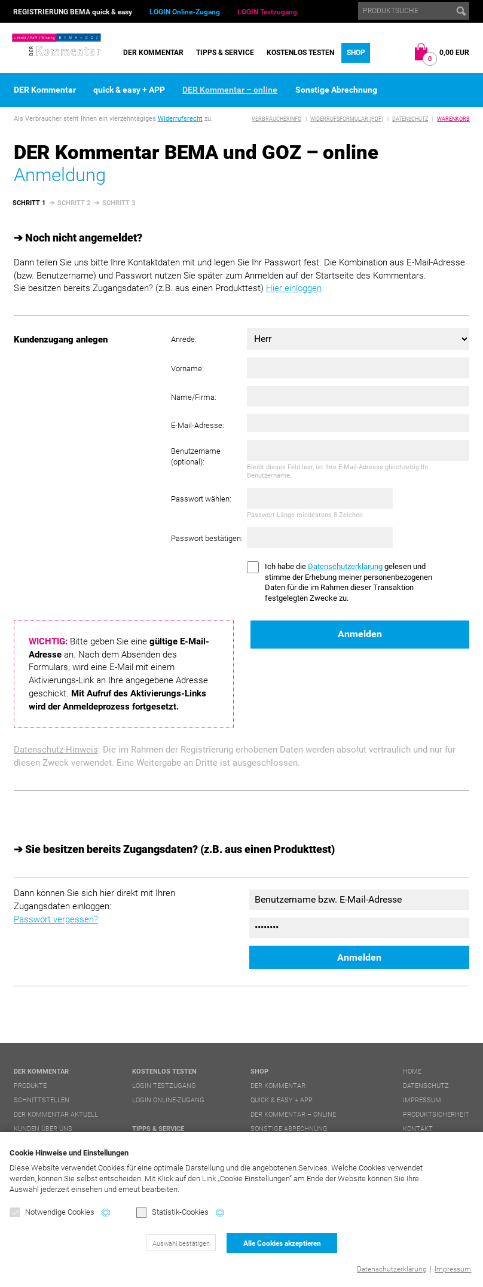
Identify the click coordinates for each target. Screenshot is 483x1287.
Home (412, 1071)
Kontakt (418, 1129)
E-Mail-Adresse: (197, 425)
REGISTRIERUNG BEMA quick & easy (72, 12)
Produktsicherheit (436, 1114)
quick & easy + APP (129, 89)
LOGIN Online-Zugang (184, 12)
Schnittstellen (41, 1100)
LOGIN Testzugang (267, 12)
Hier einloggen (294, 288)
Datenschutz (410, 119)
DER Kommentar (153, 52)
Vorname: (187, 368)
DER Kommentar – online (229, 89)
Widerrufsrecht (180, 119)
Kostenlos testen (300, 52)
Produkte (30, 1086)
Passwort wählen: (201, 498)
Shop (356, 52)
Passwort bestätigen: (207, 538)
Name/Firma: (193, 397)
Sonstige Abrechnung (336, 89)
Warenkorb (453, 119)
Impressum (453, 1269)
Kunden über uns (43, 1129)
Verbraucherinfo (276, 119)
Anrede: (184, 339)
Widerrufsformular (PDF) (346, 119)
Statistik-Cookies (172, 1212)
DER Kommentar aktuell (56, 1114)
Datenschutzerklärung (392, 1269)
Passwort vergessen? (56, 919)
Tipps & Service (225, 52)
